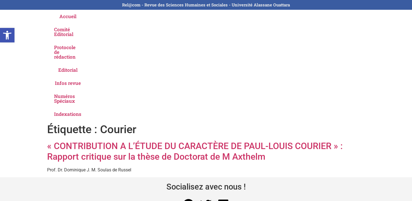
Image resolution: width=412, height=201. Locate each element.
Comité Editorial (115, 16)
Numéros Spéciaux (283, 16)
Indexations (327, 16)
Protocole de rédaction (166, 16)
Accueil (79, 16)
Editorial (209, 16)
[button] (7, 35)
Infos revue (241, 16)
